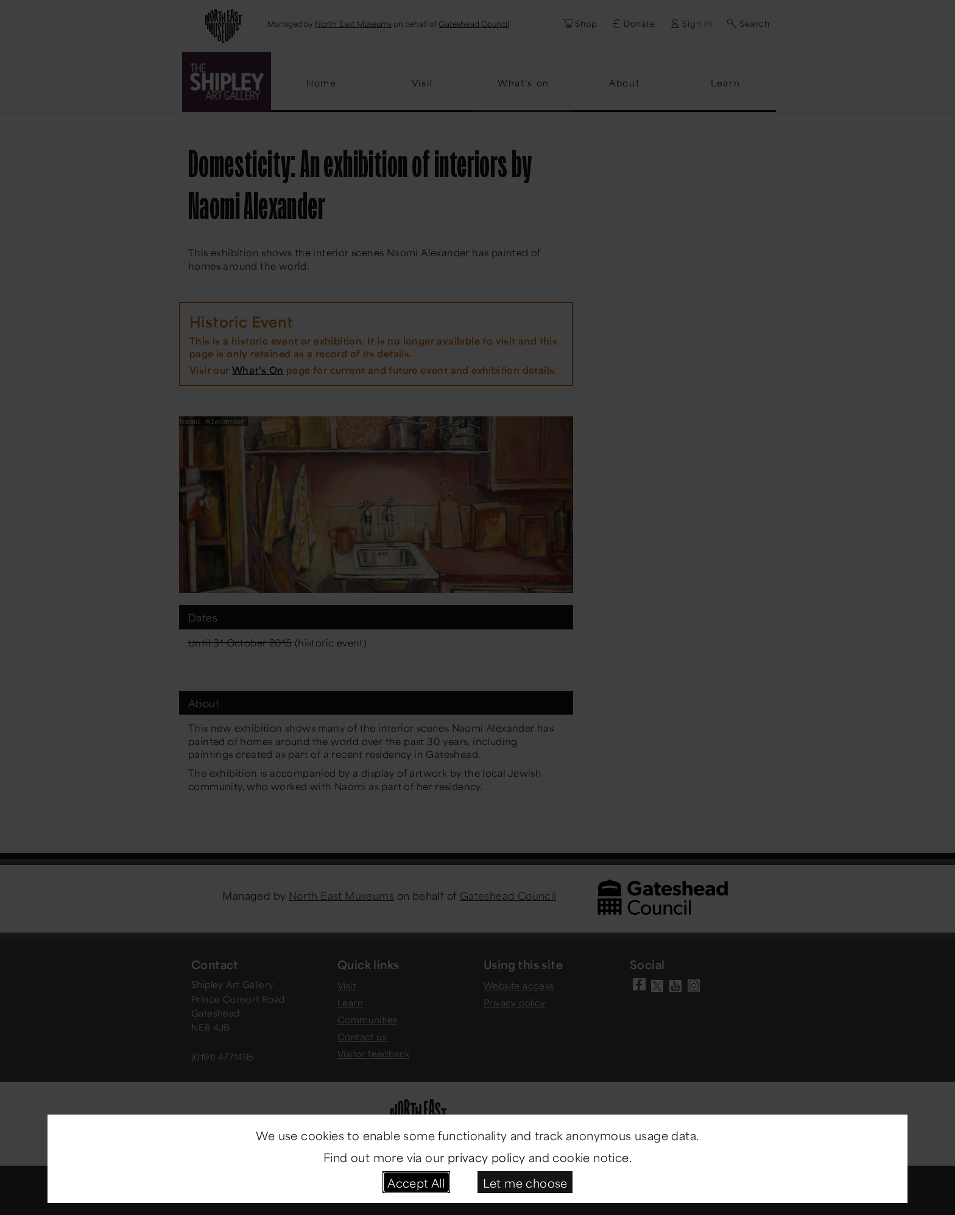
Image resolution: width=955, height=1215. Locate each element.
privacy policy (487, 1156)
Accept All (416, 1182)
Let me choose (525, 1182)
